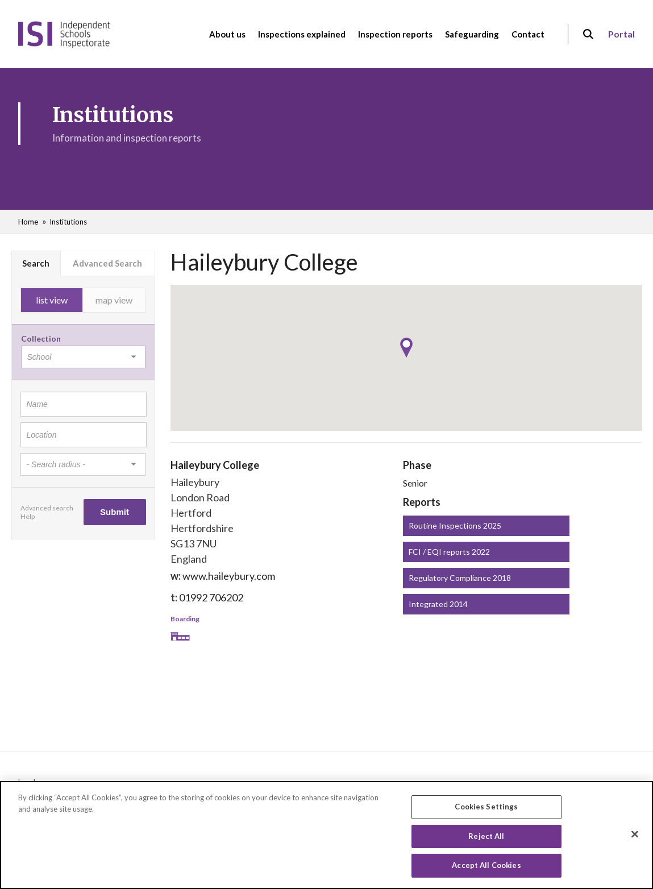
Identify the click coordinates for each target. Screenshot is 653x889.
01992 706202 (211, 597)
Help (27, 516)
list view (52, 299)
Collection (41, 338)
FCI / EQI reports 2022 (449, 551)
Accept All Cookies (486, 866)
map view (113, 299)
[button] (406, 348)
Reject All (486, 837)
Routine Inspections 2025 (455, 525)
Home (28, 221)
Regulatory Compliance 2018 (460, 578)
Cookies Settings (486, 807)
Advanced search (46, 508)
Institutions (68, 221)
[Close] (634, 835)
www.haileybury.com (228, 576)
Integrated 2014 (438, 604)
